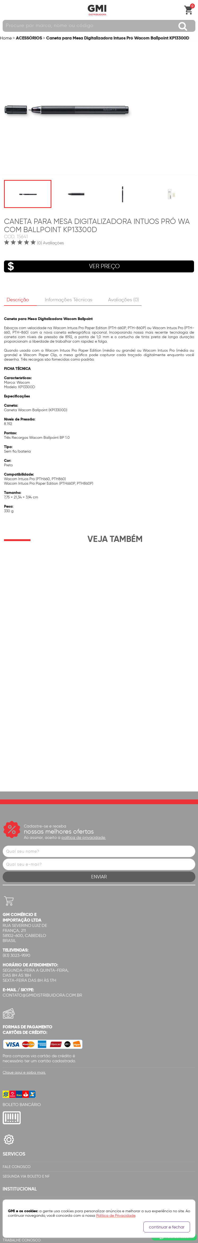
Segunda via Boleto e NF (26, 1067)
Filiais (8, 1112)
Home (6, 38)
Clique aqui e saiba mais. (24, 964)
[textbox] (99, 26)
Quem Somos (15, 1102)
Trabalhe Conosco (22, 1131)
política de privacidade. (83, 729)
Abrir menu (7, 10)
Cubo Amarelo (93, 1237)
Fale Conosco (16, 1058)
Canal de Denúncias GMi (26, 1141)
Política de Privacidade (25, 1093)
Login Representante (23, 1150)
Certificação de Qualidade (29, 1122)
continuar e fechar (166, 1226)
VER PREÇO (62, 266)
